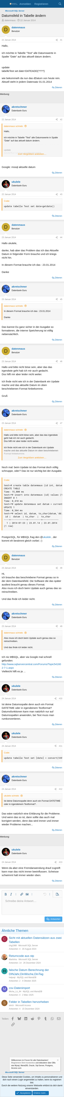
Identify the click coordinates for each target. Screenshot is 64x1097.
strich (11, 1005)
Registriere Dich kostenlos (23, 1063)
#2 (61, 119)
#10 (60, 698)
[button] (5, 894)
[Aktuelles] (53, 4)
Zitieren (58, 87)
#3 (61, 194)
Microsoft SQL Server (28, 945)
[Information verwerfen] (57, 1060)
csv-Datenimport (19, 988)
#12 (60, 789)
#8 (61, 568)
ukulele (47, 537)
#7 (61, 423)
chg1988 (13, 945)
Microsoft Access (23, 1005)
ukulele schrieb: (11, 795)
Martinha (13, 959)
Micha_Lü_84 (15, 991)
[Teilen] (56, 40)
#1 (61, 40)
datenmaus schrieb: (13, 126)
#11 (60, 746)
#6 (61, 361)
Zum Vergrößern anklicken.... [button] (32, 154)
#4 (61, 237)
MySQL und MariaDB (26, 977)
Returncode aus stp (21, 956)
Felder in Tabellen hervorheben (29, 1002)
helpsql (12, 977)
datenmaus (10, 20)
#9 (61, 626)
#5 (61, 299)
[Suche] (60, 4)
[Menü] (5, 4)
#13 (60, 862)
